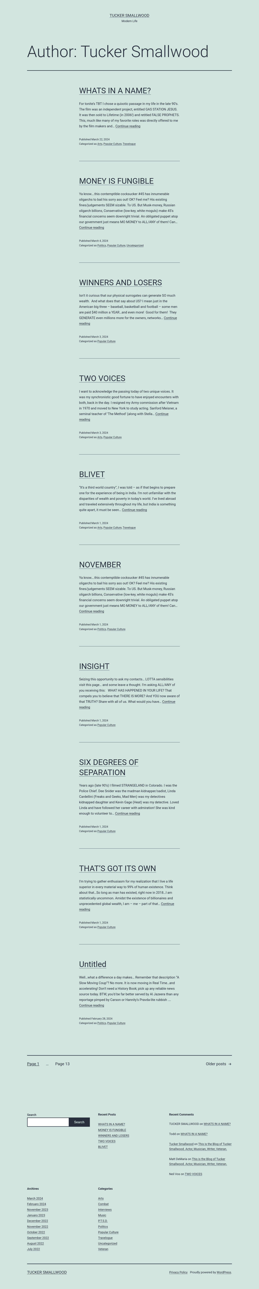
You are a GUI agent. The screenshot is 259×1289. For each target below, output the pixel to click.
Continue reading (127, 126)
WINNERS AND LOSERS (120, 282)
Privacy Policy (178, 1272)
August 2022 (35, 1243)
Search (31, 1115)
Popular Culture (112, 143)
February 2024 (36, 1204)
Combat (103, 1204)
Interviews (105, 1209)
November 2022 (37, 1226)
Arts (99, 143)
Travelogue (129, 143)
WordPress (224, 1272)
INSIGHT (94, 666)
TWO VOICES (102, 378)
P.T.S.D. (103, 1221)
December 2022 (37, 1221)
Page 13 (62, 1064)
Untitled (92, 964)
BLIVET (92, 474)
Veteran (103, 1249)
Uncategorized (135, 245)
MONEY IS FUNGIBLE (116, 181)
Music (102, 1215)
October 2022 (36, 1232)
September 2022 (38, 1238)
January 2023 (36, 1215)
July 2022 (33, 1249)
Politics (101, 245)
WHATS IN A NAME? (115, 90)
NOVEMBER (100, 564)
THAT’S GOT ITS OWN (117, 868)
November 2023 (37, 1209)
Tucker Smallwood (129, 15)
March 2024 (35, 1198)
